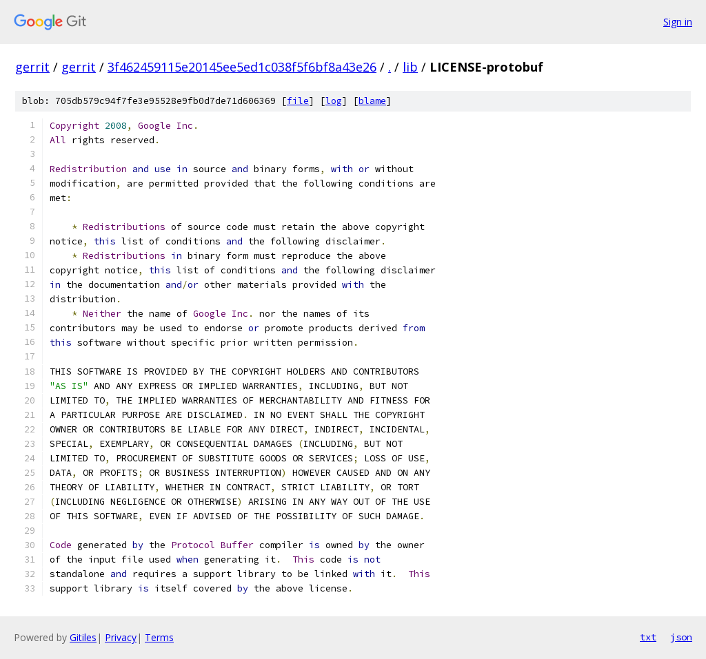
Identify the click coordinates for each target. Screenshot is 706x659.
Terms (159, 637)
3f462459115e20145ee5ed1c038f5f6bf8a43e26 (242, 67)
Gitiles (83, 637)
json (681, 637)
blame (372, 101)
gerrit (32, 67)
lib (410, 67)
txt (648, 637)
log (333, 101)
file (298, 101)
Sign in (677, 21)
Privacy (121, 637)
